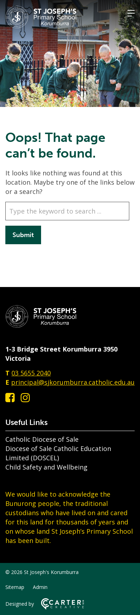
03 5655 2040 (31, 373)
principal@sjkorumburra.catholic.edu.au (73, 382)
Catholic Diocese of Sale (42, 439)
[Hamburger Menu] (131, 13)
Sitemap (14, 587)
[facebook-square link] (10, 397)
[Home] (41, 325)
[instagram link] (25, 397)
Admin (40, 587)
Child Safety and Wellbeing (46, 467)
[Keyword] (67, 211)
